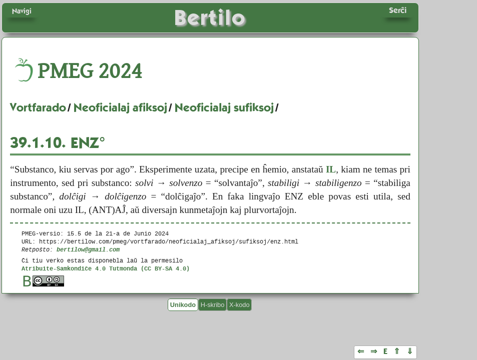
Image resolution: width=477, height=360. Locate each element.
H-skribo (213, 304)
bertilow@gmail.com (88, 249)
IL (331, 169)
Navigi (22, 11)
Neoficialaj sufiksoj (224, 107)
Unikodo (183, 304)
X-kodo (239, 304)
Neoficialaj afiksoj (120, 107)
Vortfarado (38, 107)
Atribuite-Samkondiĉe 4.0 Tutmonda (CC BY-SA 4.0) (106, 268)
